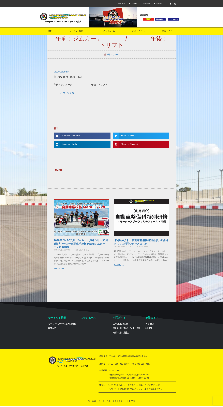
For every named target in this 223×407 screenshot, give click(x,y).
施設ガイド (168, 31)
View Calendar (61, 72)
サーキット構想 (76, 31)
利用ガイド (138, 31)
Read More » (59, 269)
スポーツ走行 (67, 94)
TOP (49, 31)
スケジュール (109, 31)
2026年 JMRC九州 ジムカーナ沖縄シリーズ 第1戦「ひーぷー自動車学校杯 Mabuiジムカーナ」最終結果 (81, 245)
